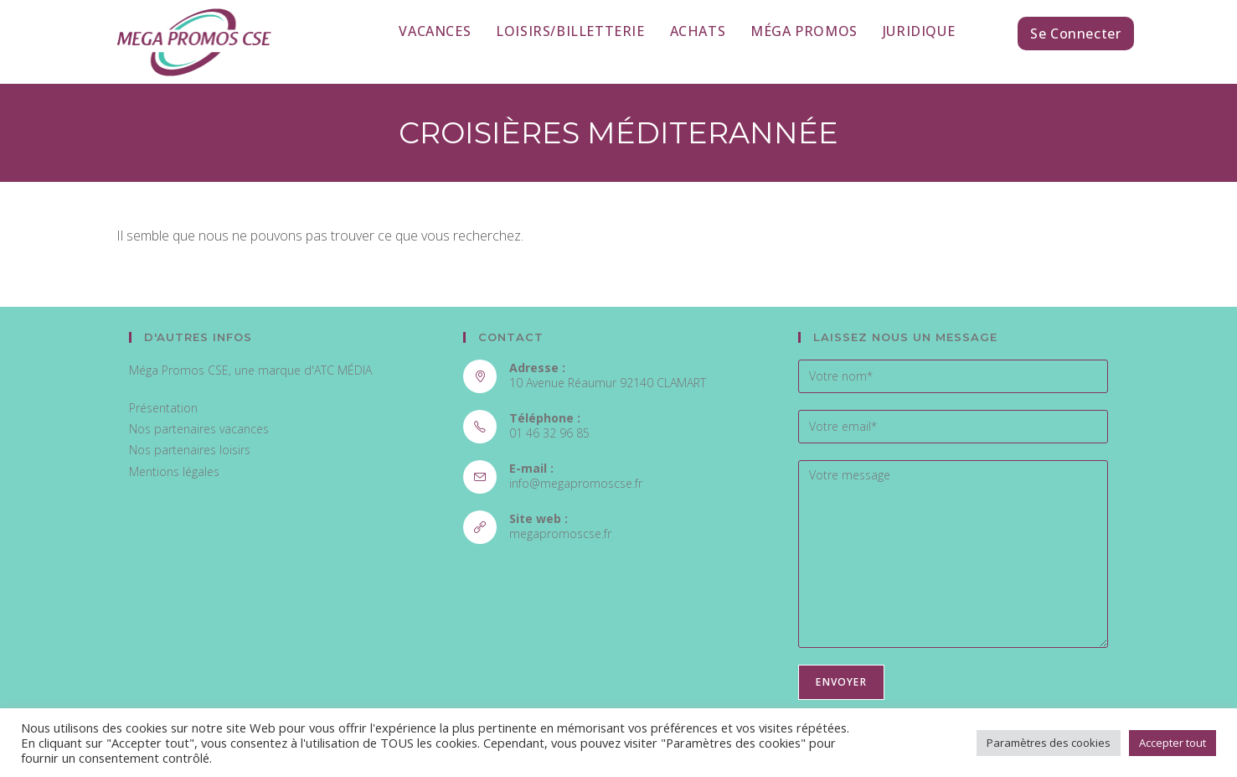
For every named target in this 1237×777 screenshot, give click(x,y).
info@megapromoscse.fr (575, 483)
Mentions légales (174, 471)
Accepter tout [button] (1172, 742)
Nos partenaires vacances (199, 429)
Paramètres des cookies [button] (1049, 742)
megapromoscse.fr (560, 533)
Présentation (163, 408)
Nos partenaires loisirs (189, 450)
